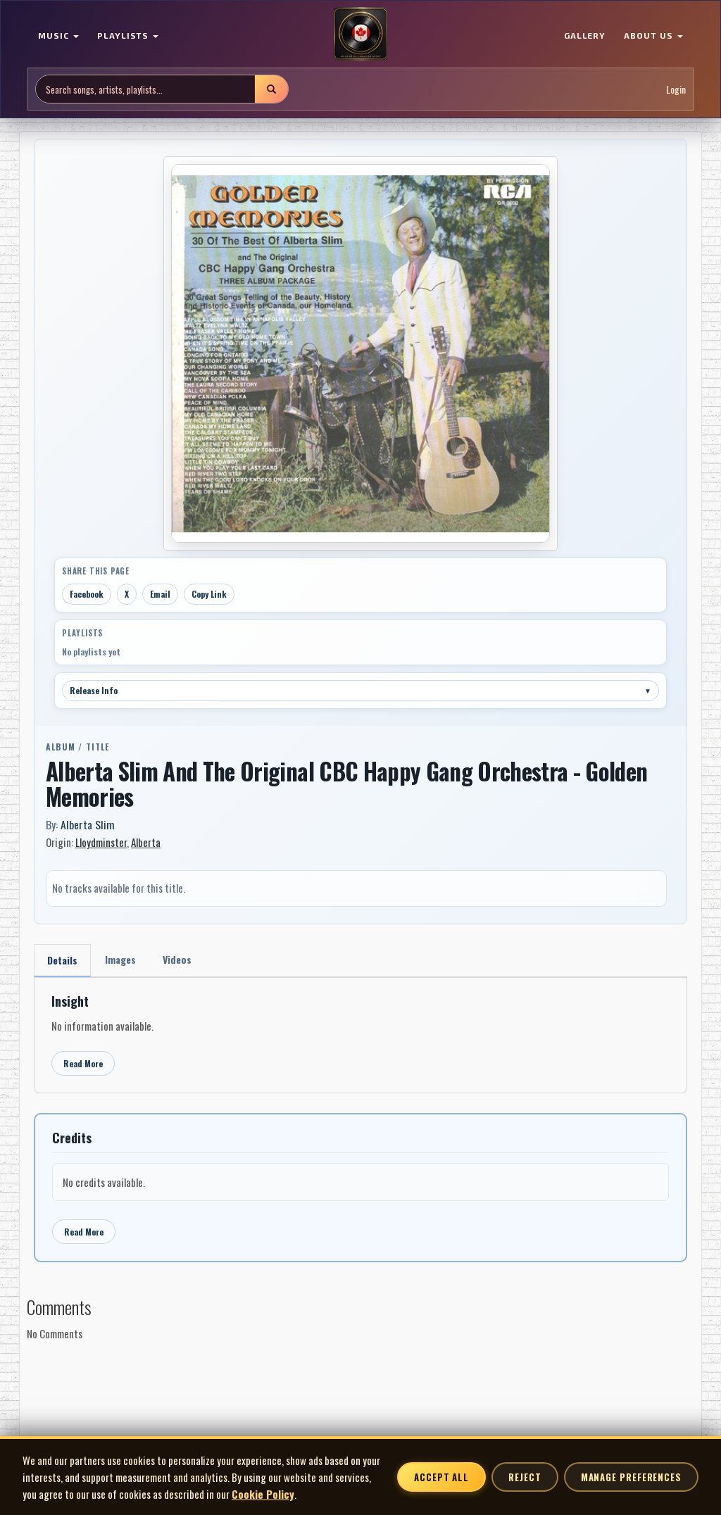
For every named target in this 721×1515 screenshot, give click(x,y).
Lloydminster (101, 842)
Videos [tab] (177, 959)
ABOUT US (653, 35)
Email (160, 594)
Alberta (146, 842)
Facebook (87, 594)
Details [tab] (62, 960)
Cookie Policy (263, 1494)
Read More (83, 1063)
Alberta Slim (87, 824)
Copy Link (209, 594)
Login (676, 89)
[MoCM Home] (360, 34)
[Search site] (145, 89)
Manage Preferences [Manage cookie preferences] (631, 1477)
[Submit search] (271, 89)
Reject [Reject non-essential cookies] (524, 1477)
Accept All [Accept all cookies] (441, 1477)
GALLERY (585, 35)
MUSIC (58, 35)
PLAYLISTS (128, 35)
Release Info (360, 690)
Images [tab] (120, 959)
